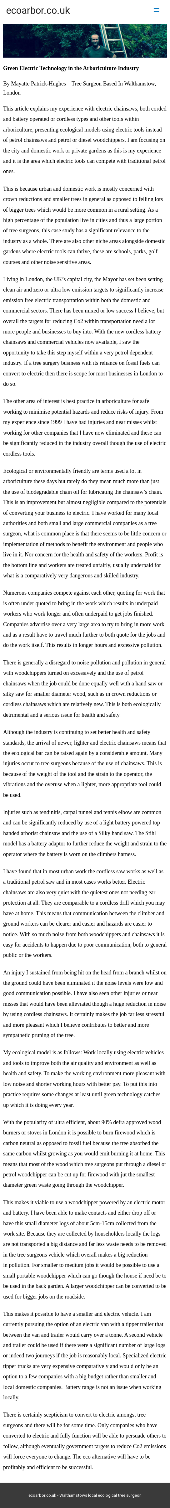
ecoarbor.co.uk (38, 10)
